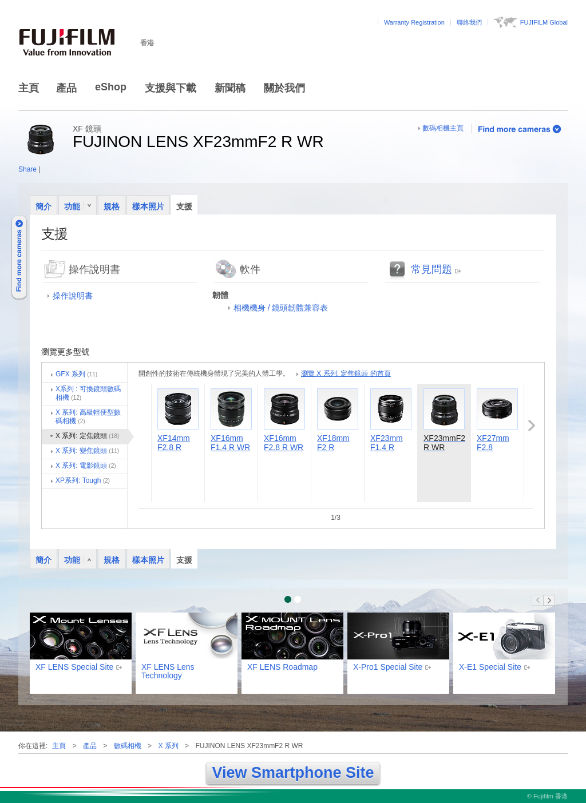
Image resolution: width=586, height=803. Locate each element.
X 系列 (168, 746)
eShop (110, 87)
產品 (66, 88)
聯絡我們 (469, 22)
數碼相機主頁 (443, 128)
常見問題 (431, 269)
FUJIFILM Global (544, 22)
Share (27, 169)
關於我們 (284, 88)
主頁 (28, 88)
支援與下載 (170, 88)
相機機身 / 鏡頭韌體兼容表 (280, 307)
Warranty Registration (414, 22)
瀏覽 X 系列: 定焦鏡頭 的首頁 (346, 373)
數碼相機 (127, 746)
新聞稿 (230, 88)
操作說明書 (73, 295)
